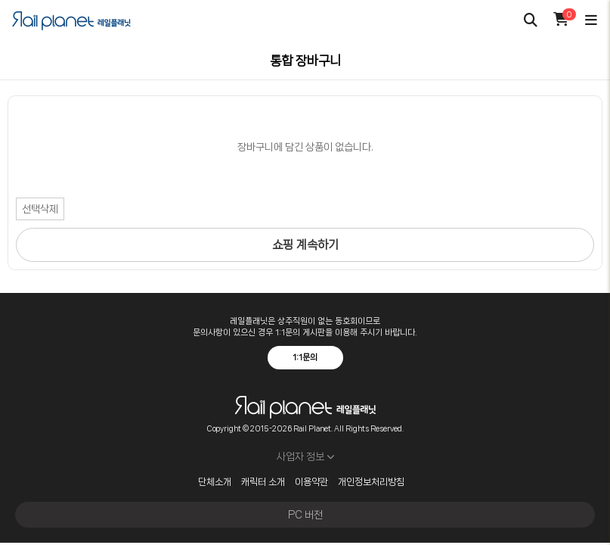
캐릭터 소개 (263, 482)
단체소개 (214, 482)
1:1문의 (305, 357)
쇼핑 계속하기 (305, 244)
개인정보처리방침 (371, 482)
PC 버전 (305, 514)
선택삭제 (40, 209)
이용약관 (311, 482)
